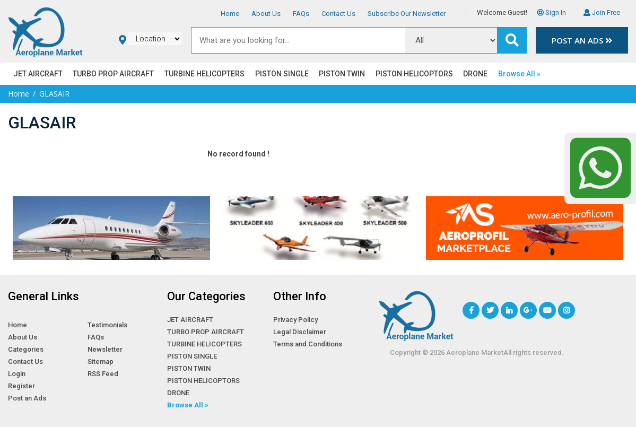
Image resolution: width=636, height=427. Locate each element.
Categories (25, 349)
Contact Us (338, 14)
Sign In (551, 12)
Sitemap (101, 361)
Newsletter (105, 349)
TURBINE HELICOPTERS (204, 73)
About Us (266, 14)
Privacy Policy (295, 320)
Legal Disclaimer (299, 332)
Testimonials (107, 325)
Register (21, 386)
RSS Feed (103, 374)
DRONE (475, 73)
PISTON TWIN (342, 73)
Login (16, 374)
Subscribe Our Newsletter (407, 14)
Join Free (601, 12)
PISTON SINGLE (282, 73)
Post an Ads (582, 40)
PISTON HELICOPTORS (414, 73)
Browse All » (519, 73)
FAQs (301, 14)
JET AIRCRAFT (38, 73)
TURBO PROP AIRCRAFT (113, 73)
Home (230, 14)
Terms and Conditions (307, 344)
